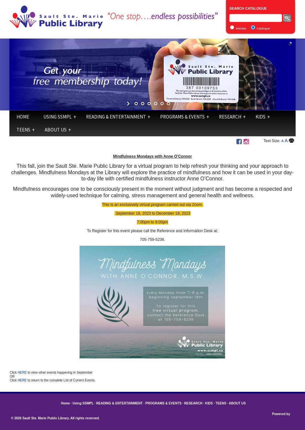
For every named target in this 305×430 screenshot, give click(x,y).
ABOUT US (56, 130)
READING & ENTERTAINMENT (116, 117)
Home (22, 117)
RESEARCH (230, 117)
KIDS (261, 117)
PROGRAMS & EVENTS (182, 117)
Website (241, 28)
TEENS (23, 130)
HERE (23, 372)
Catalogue (263, 28)
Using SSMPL (57, 117)
